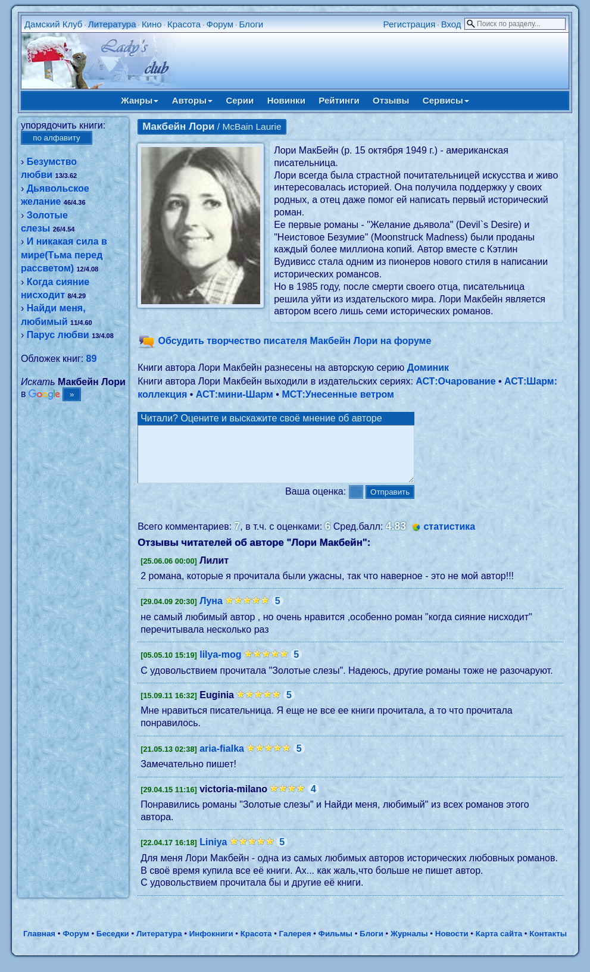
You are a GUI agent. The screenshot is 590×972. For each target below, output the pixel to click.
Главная (39, 944)
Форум (220, 24)
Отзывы (391, 100)
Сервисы (446, 100)
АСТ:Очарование (455, 381)
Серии (240, 100)
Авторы (192, 100)
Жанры (139, 100)
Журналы (409, 944)
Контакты (548, 944)
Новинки (286, 100)
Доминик (428, 367)
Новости (452, 944)
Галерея (295, 944)
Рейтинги (339, 100)
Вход (451, 24)
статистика (449, 537)
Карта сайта (499, 944)
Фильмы (335, 944)
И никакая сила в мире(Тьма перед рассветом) (64, 254)
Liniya (213, 853)
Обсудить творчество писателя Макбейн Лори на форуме (295, 341)
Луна (211, 612)
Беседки (112, 944)
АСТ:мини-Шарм (234, 394)
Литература (112, 24)
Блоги (251, 24)
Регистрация (409, 24)
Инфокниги (211, 944)
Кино (152, 24)
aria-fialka (221, 759)
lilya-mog (220, 665)
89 (91, 359)
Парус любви (58, 335)
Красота (184, 24)
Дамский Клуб (53, 24)
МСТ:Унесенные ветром (338, 394)
